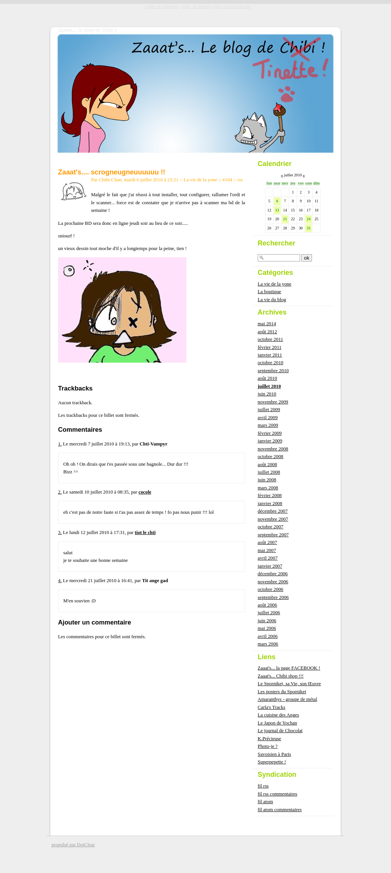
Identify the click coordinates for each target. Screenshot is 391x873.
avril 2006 (268, 636)
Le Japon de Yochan (277, 723)
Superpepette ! (272, 762)
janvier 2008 (270, 503)
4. (60, 580)
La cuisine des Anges (278, 715)
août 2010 (267, 378)
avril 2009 (268, 417)
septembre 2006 (273, 597)
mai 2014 (267, 323)
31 (308, 228)
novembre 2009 (273, 402)
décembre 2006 (273, 573)
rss (240, 179)
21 (285, 219)
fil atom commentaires (280, 809)
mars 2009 (268, 425)
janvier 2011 (270, 355)
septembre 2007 (273, 534)
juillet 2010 (269, 386)
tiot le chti (145, 532)
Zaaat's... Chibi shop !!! (281, 676)
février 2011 (269, 347)
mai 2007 (267, 550)
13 (277, 210)
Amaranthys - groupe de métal (287, 699)
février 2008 (270, 495)
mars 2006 (268, 644)
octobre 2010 (270, 362)
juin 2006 (267, 620)
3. (60, 532)
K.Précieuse (269, 738)
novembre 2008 (273, 449)
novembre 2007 (273, 519)
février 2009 (270, 433)
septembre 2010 (273, 370)
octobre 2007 (270, 526)
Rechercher (277, 243)
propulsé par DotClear (73, 844)
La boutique (269, 291)
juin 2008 (267, 479)
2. (60, 492)
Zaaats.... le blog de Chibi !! (87, 30)
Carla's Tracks (271, 707)
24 (308, 219)
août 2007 (267, 542)
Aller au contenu (161, 6)
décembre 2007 (273, 511)
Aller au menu (195, 6)
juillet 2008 (269, 472)
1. (60, 444)
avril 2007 (268, 558)
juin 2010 (267, 394)
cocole (145, 492)
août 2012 (267, 331)
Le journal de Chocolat (280, 730)
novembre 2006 (273, 581)
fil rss (263, 786)
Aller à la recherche (231, 6)
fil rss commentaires (277, 794)
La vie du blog (272, 299)
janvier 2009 (270, 441)
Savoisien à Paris (274, 754)
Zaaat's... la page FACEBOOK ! (289, 668)
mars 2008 (268, 488)
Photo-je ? (268, 746)
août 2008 (267, 464)
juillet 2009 (269, 409)
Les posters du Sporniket (282, 691)
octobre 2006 (270, 589)
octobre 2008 (270, 456)
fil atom (265, 801)
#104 (227, 179)
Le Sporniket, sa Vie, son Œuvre (289, 683)
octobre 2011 (270, 339)
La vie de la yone (200, 179)
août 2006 (267, 605)
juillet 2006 (269, 612)
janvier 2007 (270, 566)
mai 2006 (267, 628)
